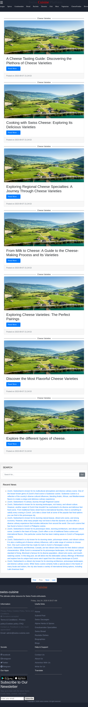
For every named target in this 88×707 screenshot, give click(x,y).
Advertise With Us (42, 662)
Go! (82, 474)
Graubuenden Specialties (46, 627)
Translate (39, 670)
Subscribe (29, 698)
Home (37, 611)
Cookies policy (12, 624)
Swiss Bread (40, 631)
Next (47, 580)
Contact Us (40, 655)
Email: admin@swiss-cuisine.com (15, 633)
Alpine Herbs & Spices (44, 623)
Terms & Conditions (9, 620)
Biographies (40, 639)
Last (53, 580)
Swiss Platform (45, 2)
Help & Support (41, 647)
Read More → (13, 69)
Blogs (37, 643)
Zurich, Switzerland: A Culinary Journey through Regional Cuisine (33, 502)
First (34, 580)
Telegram (5, 666)
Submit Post (40, 615)
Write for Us (40, 666)
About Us (39, 659)
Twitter (4, 662)
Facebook (5, 655)
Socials (4, 647)
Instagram (6, 659)
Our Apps (5, 670)
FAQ (21, 624)
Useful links (40, 604)
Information (5, 604)
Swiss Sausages (42, 619)
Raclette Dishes (41, 635)
